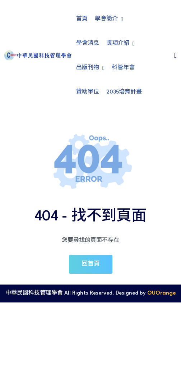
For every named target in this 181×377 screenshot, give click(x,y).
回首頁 (91, 264)
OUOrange (161, 293)
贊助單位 (87, 92)
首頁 (82, 19)
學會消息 (87, 43)
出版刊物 (90, 68)
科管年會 (123, 68)
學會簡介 (109, 19)
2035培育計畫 (124, 92)
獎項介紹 (120, 44)
